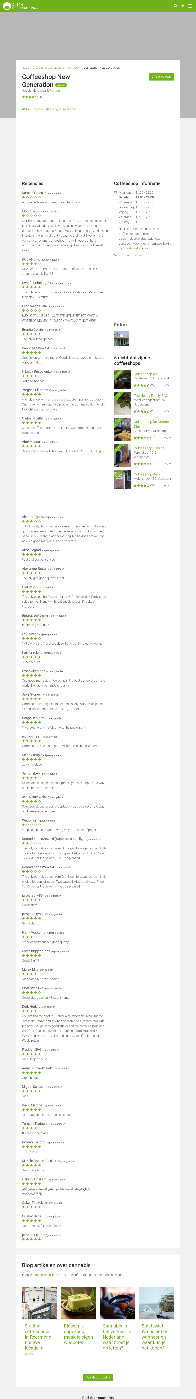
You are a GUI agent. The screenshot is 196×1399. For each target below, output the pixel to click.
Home (25, 67)
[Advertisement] (98, 147)
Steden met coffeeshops (49, 67)
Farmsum (74, 67)
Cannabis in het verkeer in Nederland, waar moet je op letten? (117, 1337)
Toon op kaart (161, 76)
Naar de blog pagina (98, 1377)
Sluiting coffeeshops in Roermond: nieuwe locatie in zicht (39, 1339)
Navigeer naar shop (61, 109)
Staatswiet (131, 248)
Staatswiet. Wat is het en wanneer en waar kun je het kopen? (155, 1337)
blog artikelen (42, 1275)
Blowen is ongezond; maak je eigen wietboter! (78, 1334)
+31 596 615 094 (130, 255)
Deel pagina (32, 109)
